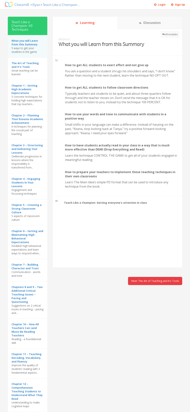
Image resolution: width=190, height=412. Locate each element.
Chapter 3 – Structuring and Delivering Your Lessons (27, 148)
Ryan (36, 5)
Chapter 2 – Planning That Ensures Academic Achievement (27, 119)
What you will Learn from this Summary (25, 42)
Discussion (150, 22)
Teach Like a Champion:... (61, 5)
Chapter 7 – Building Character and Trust (25, 266)
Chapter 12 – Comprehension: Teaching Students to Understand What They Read (27, 391)
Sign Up (178, 4)
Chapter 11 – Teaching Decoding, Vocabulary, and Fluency (27, 357)
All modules (170, 34)
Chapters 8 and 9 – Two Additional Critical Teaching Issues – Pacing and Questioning (27, 294)
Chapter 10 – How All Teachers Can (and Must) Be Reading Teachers (25, 329)
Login (160, 4)
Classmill (21, 5)
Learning (85, 22)
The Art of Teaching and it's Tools (25, 65)
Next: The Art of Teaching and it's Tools (155, 281)
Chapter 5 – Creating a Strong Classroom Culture (27, 208)
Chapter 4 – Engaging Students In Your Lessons (26, 182)
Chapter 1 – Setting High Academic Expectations (24, 89)
